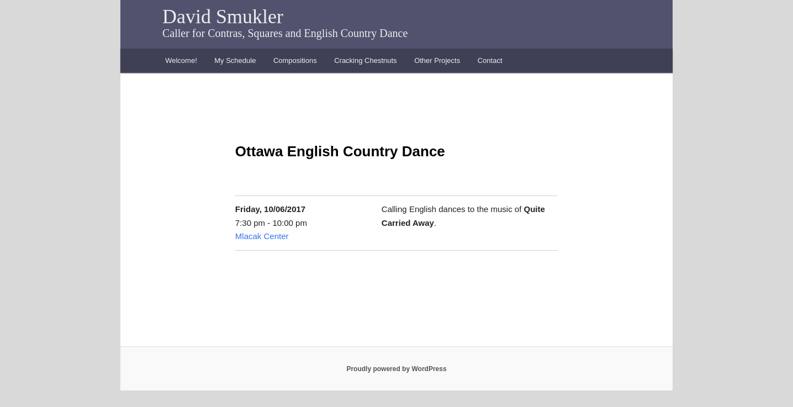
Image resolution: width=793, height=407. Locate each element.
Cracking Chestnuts (365, 60)
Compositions (295, 60)
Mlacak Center (262, 236)
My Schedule (235, 60)
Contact (490, 60)
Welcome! (181, 60)
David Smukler (222, 17)
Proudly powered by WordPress (396, 369)
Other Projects (437, 60)
